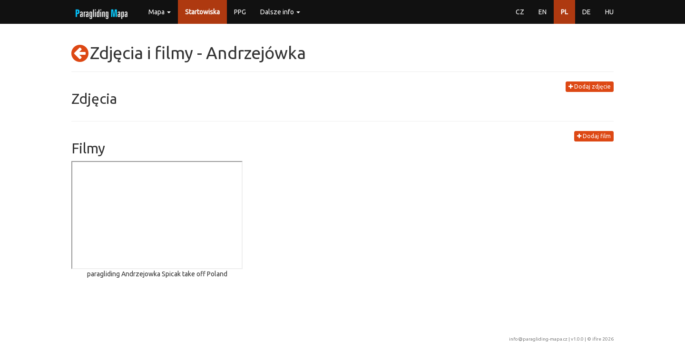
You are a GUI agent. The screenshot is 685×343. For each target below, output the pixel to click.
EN (542, 12)
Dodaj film (594, 136)
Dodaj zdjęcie (589, 86)
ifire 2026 (603, 339)
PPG (240, 12)
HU (609, 12)
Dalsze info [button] (280, 12)
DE (586, 12)
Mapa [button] (159, 12)
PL (564, 12)
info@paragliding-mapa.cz (538, 339)
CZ (520, 12)
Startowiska (202, 12)
